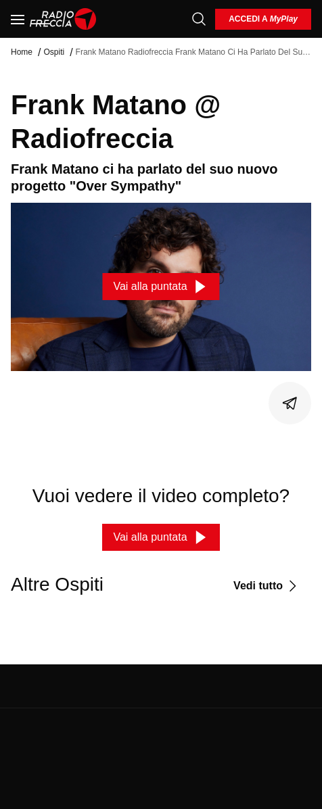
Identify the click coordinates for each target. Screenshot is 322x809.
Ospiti (53, 52)
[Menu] (17, 18)
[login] (263, 19)
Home (21, 52)
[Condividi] (290, 403)
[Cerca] (199, 19)
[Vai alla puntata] (160, 286)
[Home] (63, 19)
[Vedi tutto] (267, 585)
